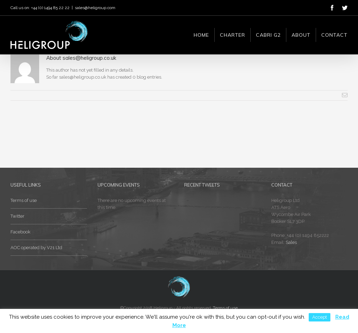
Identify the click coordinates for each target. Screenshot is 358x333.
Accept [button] (319, 317)
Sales (291, 242)
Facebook (20, 231)
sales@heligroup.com (95, 7)
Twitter (17, 216)
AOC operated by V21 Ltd (36, 247)
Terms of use (23, 200)
